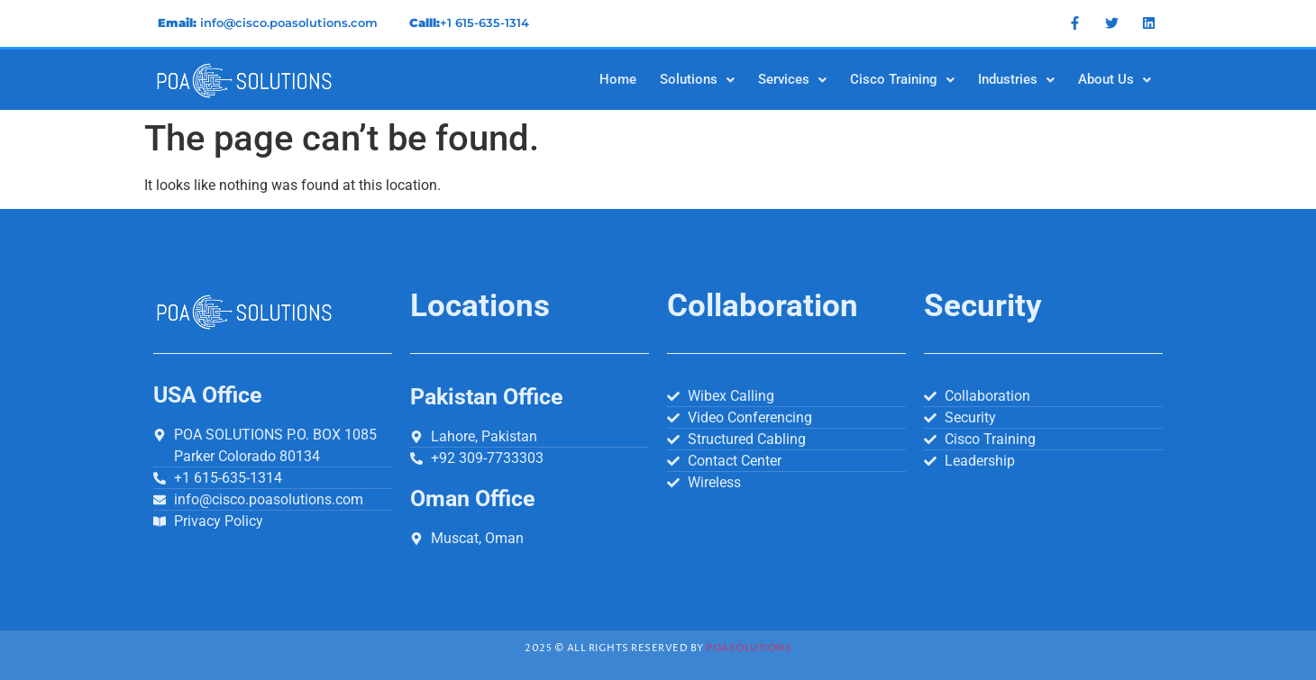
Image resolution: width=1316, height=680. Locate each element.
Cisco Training (902, 79)
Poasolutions (748, 648)
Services (792, 79)
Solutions (697, 79)
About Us (1114, 79)
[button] (697, 79)
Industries (1016, 79)
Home (617, 79)
